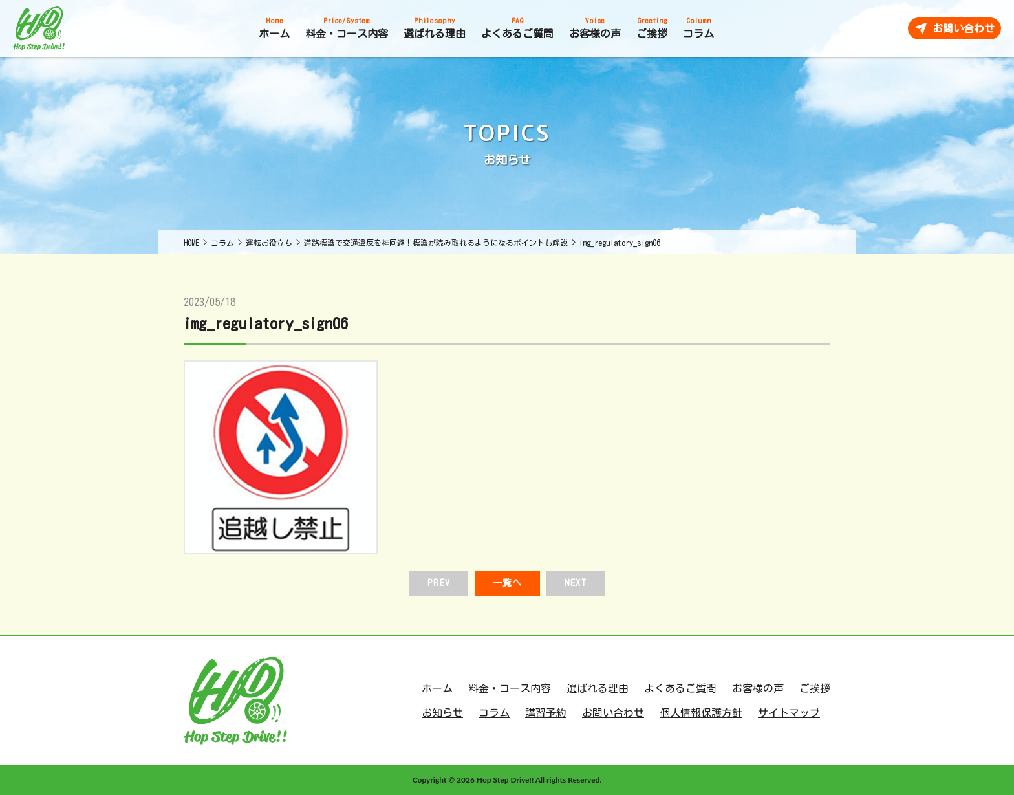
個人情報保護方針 (701, 713)
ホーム (437, 688)
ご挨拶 (814, 688)
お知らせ (442, 713)
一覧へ (507, 582)
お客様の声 (758, 688)
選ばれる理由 (597, 688)
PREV (438, 582)
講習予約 (545, 713)
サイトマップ (789, 713)
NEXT (575, 582)
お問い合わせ (613, 713)
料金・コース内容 (509, 688)
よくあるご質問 (680, 688)
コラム (494, 713)
